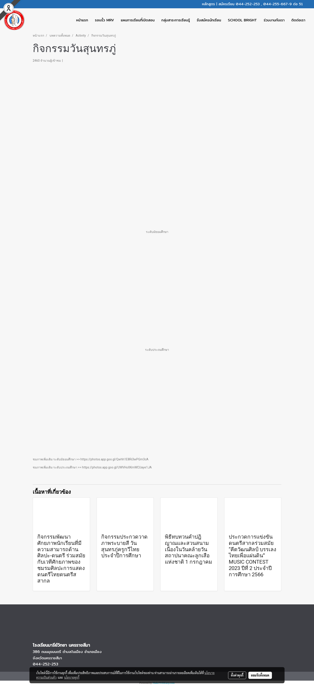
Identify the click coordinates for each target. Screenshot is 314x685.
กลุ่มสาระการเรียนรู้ (175, 20)
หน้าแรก (82, 20)
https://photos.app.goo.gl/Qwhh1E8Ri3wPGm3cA (114, 459)
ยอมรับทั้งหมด (260, 675)
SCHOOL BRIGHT (242, 20)
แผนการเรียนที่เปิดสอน (138, 20)
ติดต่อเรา (298, 20)
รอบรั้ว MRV (104, 20)
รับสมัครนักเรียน (209, 20)
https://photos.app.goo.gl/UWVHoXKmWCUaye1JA (117, 467)
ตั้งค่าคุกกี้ (237, 675)
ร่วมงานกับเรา (274, 20)
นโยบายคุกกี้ (71, 677)
